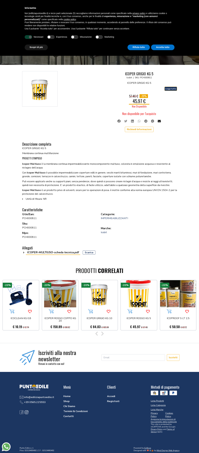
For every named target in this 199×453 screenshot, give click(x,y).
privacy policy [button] (139, 13)
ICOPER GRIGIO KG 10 (99, 318)
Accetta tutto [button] (163, 47)
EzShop (147, 448)
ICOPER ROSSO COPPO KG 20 (60, 320)
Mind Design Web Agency (168, 450)
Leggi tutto (170, 89)
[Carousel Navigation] (99, 334)
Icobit (104, 232)
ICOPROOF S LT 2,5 (178, 318)
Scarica (89, 252)
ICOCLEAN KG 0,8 (21, 318)
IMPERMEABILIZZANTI (114, 218)
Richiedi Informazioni (139, 129)
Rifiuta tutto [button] (139, 47)
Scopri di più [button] (36, 47)
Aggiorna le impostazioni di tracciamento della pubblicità (164, 420)
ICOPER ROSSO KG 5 (139, 318)
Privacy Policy (157, 429)
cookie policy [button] (70, 19)
